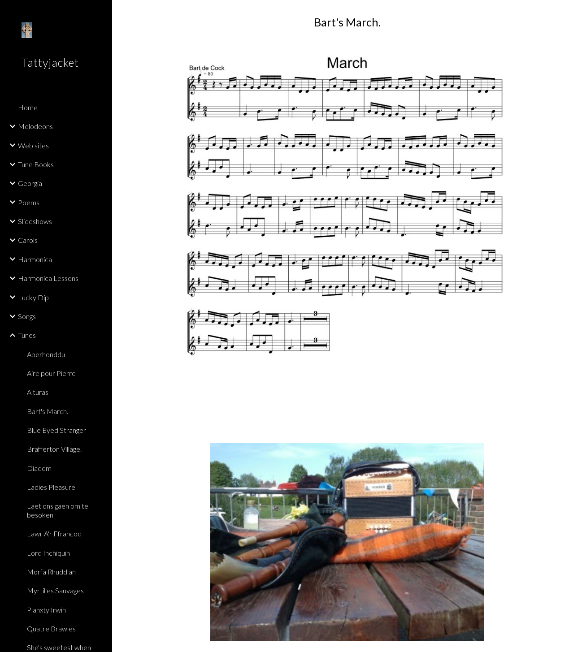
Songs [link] (27, 316)
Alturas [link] (37, 392)
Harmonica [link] (35, 259)
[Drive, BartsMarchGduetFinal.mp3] (347, 401)
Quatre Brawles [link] (51, 628)
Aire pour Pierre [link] (51, 373)
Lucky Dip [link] (33, 297)
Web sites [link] (33, 145)
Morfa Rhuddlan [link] (51, 571)
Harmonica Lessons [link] (48, 278)
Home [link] (28, 107)
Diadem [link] (39, 468)
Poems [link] (28, 202)
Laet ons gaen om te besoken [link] (57, 509)
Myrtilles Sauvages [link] (55, 590)
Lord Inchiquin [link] (48, 552)
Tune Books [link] (36, 164)
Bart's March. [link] (47, 411)
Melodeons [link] (35, 126)
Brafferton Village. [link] (54, 449)
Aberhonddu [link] (46, 354)
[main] (347, 22)
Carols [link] (28, 240)
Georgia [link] (30, 183)
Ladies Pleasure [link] (51, 487)
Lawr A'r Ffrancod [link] (54, 533)
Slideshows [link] (35, 221)
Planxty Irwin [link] (46, 609)
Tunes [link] (27, 335)
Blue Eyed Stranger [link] (56, 430)
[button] (571, 12)
